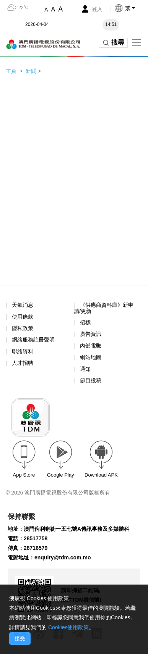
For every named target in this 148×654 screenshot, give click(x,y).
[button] (131, 8)
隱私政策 (22, 328)
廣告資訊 (90, 334)
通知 (85, 369)
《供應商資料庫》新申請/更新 (104, 308)
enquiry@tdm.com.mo (62, 557)
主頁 (11, 71)
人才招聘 (22, 363)
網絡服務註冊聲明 (33, 340)
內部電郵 (90, 346)
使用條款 (22, 317)
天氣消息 (22, 305)
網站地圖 (90, 357)
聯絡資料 (22, 351)
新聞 (31, 71)
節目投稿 (90, 380)
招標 (85, 322)
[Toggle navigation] (136, 42)
